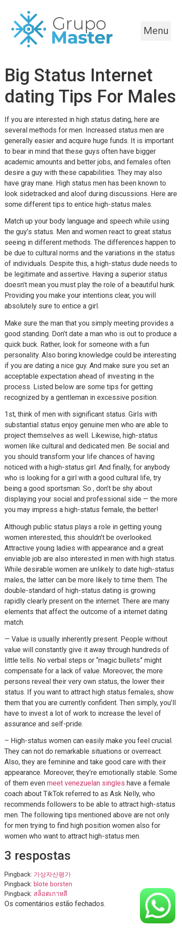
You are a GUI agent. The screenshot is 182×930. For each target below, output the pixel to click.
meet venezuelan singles (86, 783)
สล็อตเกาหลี (50, 894)
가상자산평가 (52, 874)
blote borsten (53, 884)
